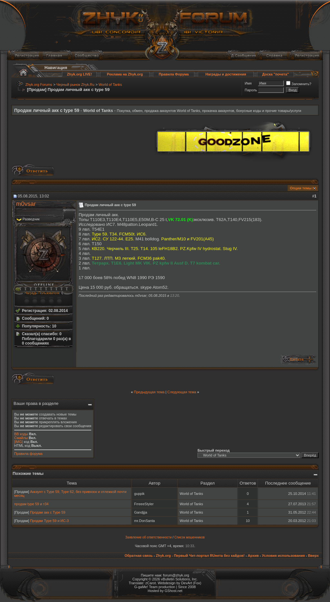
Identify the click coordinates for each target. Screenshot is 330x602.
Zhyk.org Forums (38, 84)
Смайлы (21, 438)
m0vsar (26, 203)
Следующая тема (181, 392)
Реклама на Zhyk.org (125, 74)
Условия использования (283, 555)
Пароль (251, 90)
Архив (253, 555)
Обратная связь (138, 555)
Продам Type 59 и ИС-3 (49, 521)
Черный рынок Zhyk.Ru (75, 84)
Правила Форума (174, 74)
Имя (248, 83)
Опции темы (301, 188)
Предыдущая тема (149, 392)
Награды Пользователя (41, 293)
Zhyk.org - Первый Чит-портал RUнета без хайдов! (200, 555)
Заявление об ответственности (148, 537)
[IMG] (18, 442)
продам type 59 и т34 (31, 504)
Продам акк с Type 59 (47, 512)
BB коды (21, 434)
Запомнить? (298, 84)
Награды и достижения (225, 74)
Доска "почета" (275, 74)
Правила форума (28, 454)
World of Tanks (110, 84)
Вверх (313, 555)
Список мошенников (189, 537)
